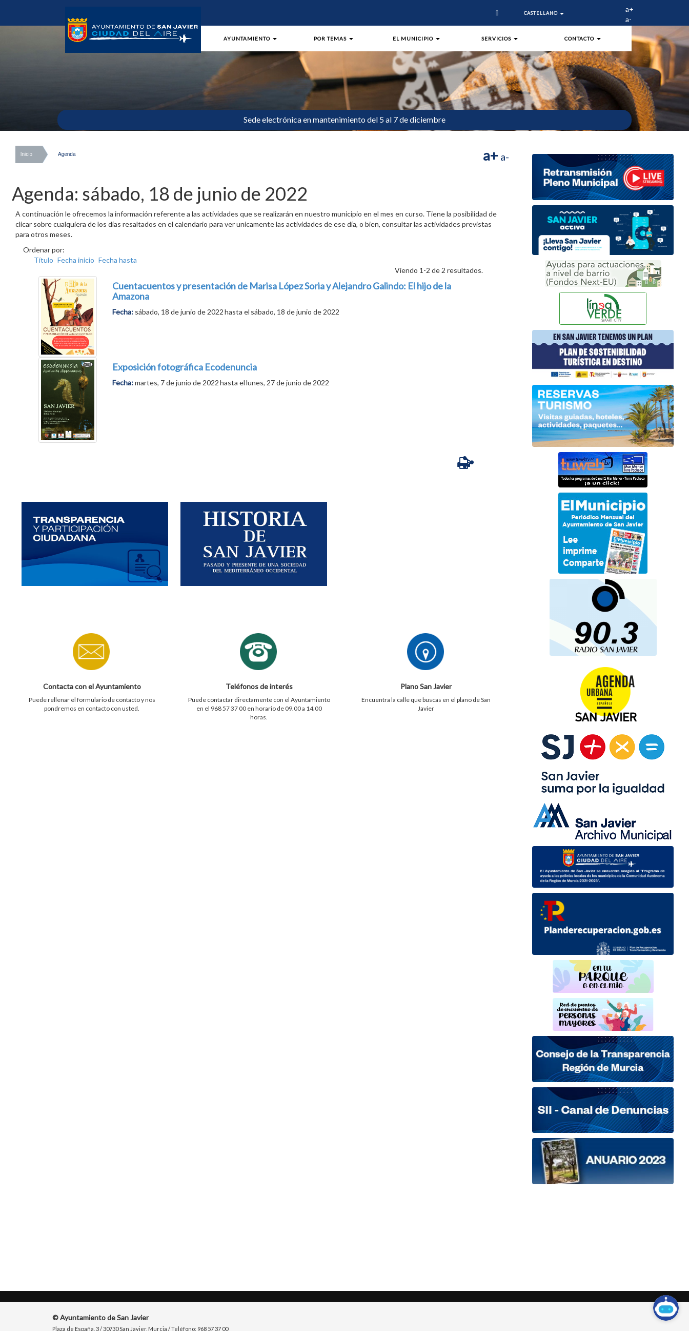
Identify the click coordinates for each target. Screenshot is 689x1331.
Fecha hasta (117, 260)
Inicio (26, 154)
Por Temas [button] (333, 38)
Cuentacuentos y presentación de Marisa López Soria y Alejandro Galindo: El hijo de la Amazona (281, 291)
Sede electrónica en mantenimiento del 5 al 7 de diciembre (344, 119)
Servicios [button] (499, 38)
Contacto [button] (582, 38)
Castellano (544, 13)
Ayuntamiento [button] (250, 38)
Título (43, 260)
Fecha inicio (75, 260)
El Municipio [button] (416, 38)
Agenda (66, 154)
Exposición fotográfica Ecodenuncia (184, 367)
